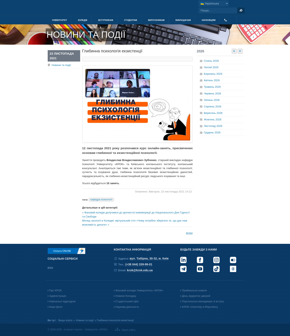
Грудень (212, 132)
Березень (213, 73)
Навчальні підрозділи (62, 301)
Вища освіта (65, 320)
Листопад (213, 125)
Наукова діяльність (127, 306)
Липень (212, 100)
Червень (212, 93)
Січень (211, 60)
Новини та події (61, 65)
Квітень (212, 80)
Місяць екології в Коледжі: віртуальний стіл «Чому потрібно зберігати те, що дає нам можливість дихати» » (134, 222)
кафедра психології (101, 199)
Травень (212, 86)
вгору (189, 232)
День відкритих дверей (196, 295)
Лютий (211, 67)
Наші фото (56, 306)
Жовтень (212, 119)
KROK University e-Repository (200, 306)
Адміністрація (57, 295)
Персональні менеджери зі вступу (203, 301)
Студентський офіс (127, 301)
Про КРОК (55, 290)
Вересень (213, 113)
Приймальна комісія (194, 290)
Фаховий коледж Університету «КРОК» (139, 290)
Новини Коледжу (125, 295)
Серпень (212, 106)
